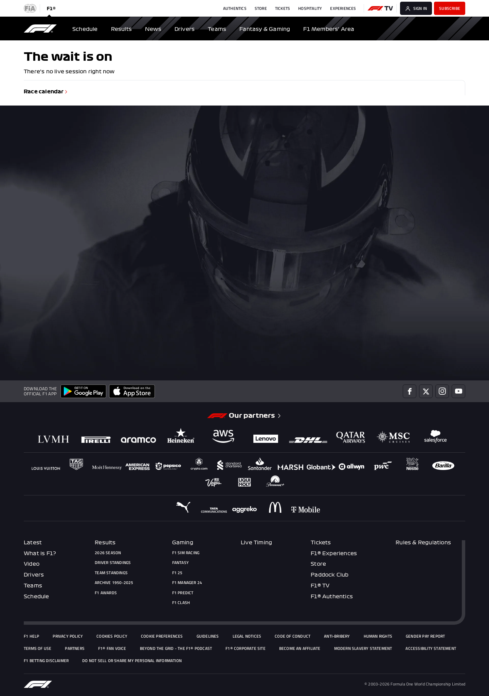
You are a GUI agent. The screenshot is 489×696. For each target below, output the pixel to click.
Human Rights (378, 636)
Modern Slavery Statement (363, 648)
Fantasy (180, 562)
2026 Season (108, 552)
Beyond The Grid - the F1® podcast (176, 648)
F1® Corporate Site (245, 648)
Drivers (34, 574)
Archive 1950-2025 (114, 582)
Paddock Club (329, 574)
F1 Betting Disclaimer (46, 661)
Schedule (36, 596)
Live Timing (256, 542)
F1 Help (31, 636)
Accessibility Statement (430, 648)
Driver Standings (113, 562)
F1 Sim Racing (186, 552)
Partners (75, 648)
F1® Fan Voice (112, 648)
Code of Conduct (292, 636)
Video (31, 564)
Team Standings (111, 572)
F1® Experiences (334, 553)
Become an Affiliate (300, 648)
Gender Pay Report (425, 636)
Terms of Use (37, 648)
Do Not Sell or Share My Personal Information (132, 661)
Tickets (321, 542)
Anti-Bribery (337, 636)
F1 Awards (106, 592)
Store (318, 564)
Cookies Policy (111, 636)
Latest (33, 542)
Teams (33, 585)
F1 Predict (183, 592)
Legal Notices (247, 636)
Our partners (255, 416)
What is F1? (40, 553)
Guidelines (208, 636)
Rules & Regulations (423, 542)
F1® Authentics (332, 596)
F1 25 (177, 572)
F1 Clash (181, 602)
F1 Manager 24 (187, 582)
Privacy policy (68, 636)
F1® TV (320, 585)
